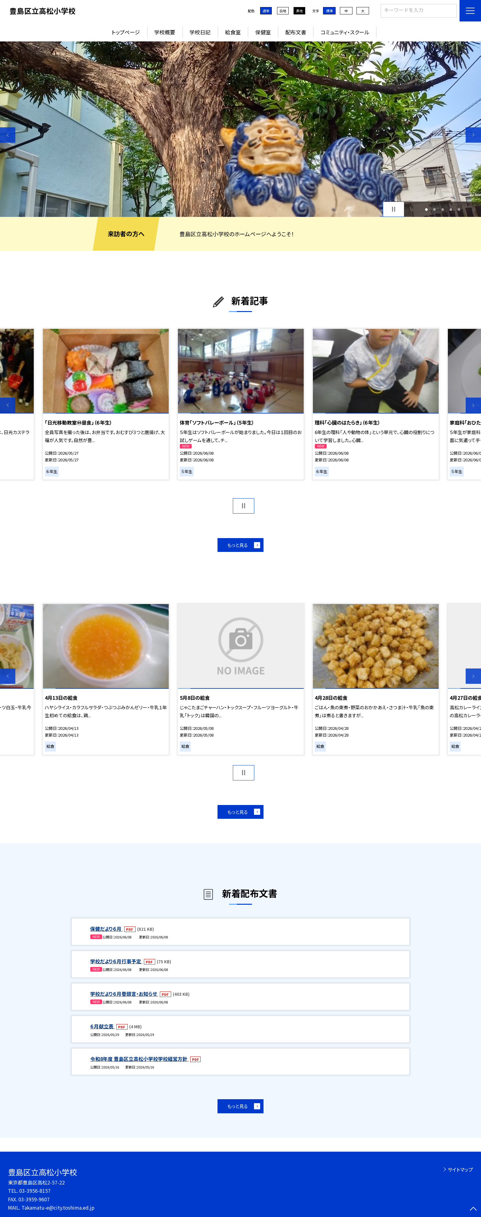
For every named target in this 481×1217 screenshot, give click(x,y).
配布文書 (295, 32)
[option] (240, 129)
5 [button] (459, 209)
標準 (329, 10)
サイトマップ (460, 1169)
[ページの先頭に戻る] (473, 1209)
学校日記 (200, 32)
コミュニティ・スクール (345, 32)
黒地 (299, 10)
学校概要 (164, 32)
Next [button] (473, 135)
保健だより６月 (106, 928)
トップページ (126, 32)
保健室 (263, 32)
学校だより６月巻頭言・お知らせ (124, 993)
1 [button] (426, 209)
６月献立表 (102, 1026)
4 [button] (450, 209)
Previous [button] (7, 135)
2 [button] (434, 209)
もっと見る (237, 545)
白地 (282, 10)
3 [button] (442, 209)
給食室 (233, 32)
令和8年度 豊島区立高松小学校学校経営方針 (139, 1058)
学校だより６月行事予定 (116, 961)
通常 (266, 10)
